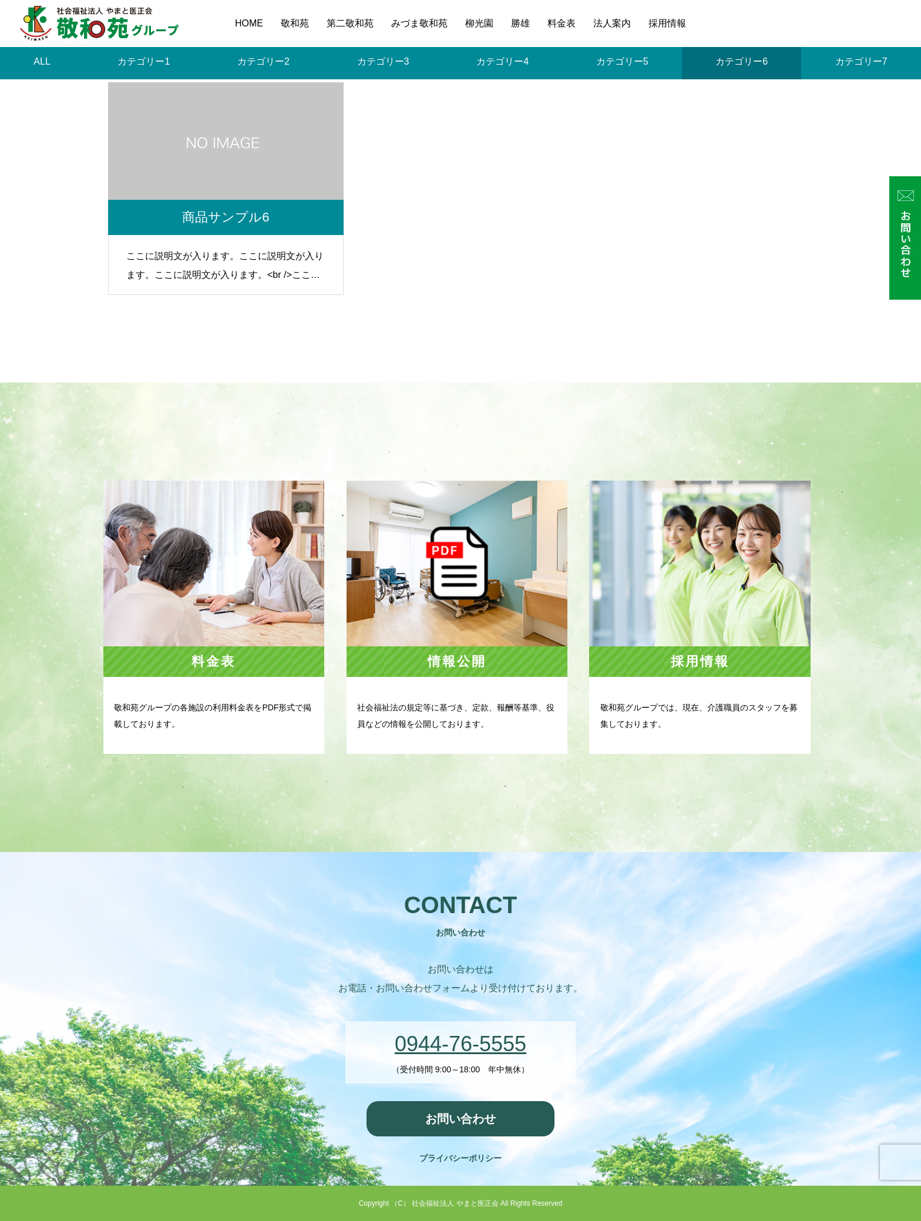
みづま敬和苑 (419, 23)
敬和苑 (295, 23)
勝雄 (520, 23)
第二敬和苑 (350, 23)
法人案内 (612, 23)
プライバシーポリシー (460, 1158)
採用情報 (667, 23)
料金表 (561, 23)
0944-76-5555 (460, 1044)
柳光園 (479, 23)
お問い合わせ (460, 1118)
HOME (249, 23)
